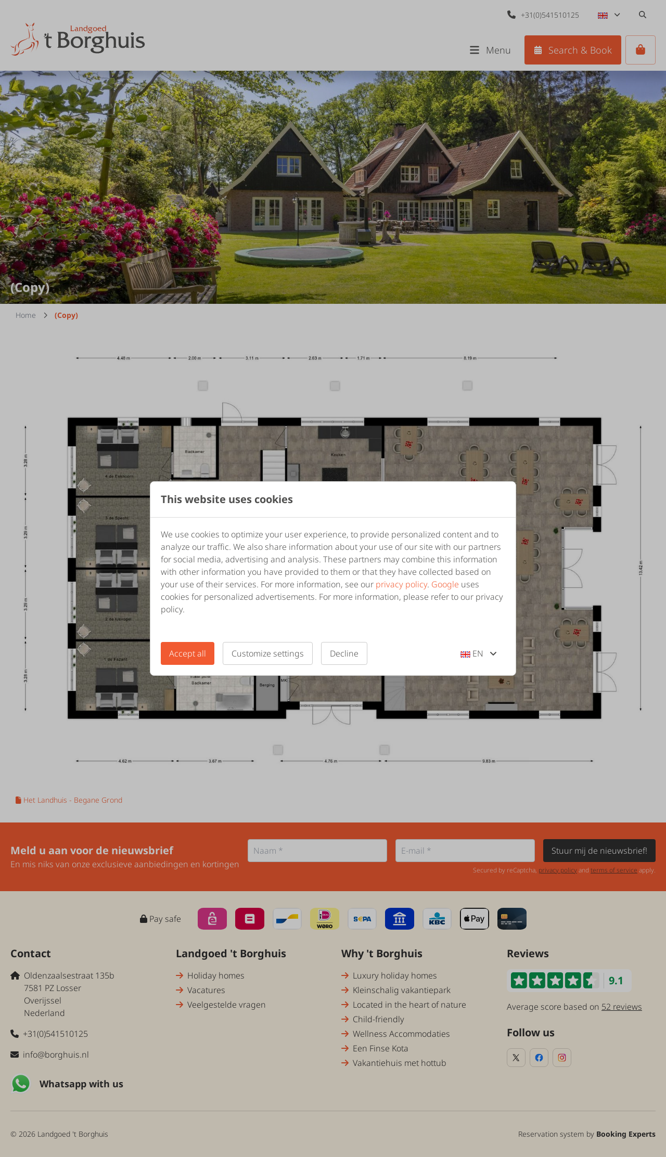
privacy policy (401, 584)
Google (445, 584)
